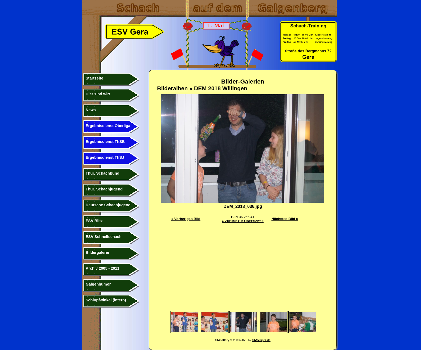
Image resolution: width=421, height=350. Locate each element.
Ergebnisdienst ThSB (105, 141)
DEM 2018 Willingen (220, 88)
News (91, 110)
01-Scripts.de (261, 340)
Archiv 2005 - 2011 (102, 268)
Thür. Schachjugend (104, 189)
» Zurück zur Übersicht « (243, 221)
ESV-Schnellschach (104, 236)
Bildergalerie (97, 252)
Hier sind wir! (98, 94)
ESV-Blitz (94, 221)
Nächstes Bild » (284, 219)
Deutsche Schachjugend (108, 205)
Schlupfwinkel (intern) (106, 300)
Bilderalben (172, 88)
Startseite (94, 78)
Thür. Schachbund (102, 173)
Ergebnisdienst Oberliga (108, 126)
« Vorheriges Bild (186, 219)
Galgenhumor (98, 284)
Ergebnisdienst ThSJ (105, 157)
